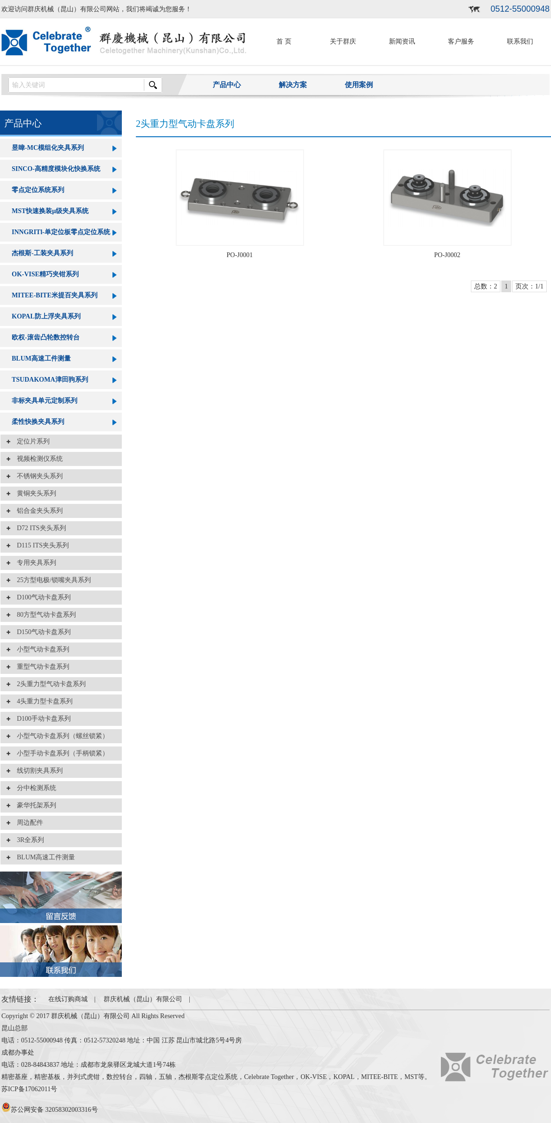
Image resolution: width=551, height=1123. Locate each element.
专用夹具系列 (33, 562)
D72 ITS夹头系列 (38, 528)
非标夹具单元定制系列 (44, 400)
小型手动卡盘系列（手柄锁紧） (59, 753)
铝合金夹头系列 (36, 510)
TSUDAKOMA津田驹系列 (50, 379)
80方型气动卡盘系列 (43, 614)
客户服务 (461, 41)
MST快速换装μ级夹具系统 (50, 210)
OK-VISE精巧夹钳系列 (45, 274)
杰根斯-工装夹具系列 (42, 253)
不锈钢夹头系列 (36, 476)
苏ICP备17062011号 (29, 1089)
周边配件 (26, 822)
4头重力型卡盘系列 (41, 701)
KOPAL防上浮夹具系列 (46, 316)
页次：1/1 (529, 286)
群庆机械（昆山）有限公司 (143, 999)
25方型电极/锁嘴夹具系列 (50, 580)
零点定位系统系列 (38, 189)
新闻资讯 (402, 41)
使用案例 (359, 85)
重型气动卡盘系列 (39, 666)
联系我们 (520, 41)
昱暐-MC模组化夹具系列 (48, 147)
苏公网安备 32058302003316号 (49, 1109)
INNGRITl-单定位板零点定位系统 (61, 232)
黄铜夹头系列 (33, 493)
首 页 (283, 41)
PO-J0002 (447, 255)
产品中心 (227, 85)
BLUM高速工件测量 (41, 358)
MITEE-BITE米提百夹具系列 (54, 295)
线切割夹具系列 (36, 770)
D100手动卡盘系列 (40, 718)
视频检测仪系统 (36, 458)
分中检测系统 (33, 787)
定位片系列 (30, 441)
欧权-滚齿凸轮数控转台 (46, 337)
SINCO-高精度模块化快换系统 (56, 168)
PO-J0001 (239, 255)
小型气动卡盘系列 (39, 649)
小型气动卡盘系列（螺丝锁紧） (59, 735)
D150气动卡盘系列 (40, 631)
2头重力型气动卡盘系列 (48, 683)
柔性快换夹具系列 (38, 421)
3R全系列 (27, 839)
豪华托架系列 (33, 805)
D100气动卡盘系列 (40, 597)
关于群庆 (343, 41)
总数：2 (485, 286)
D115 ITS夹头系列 (39, 545)
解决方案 (293, 85)
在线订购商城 (68, 999)
